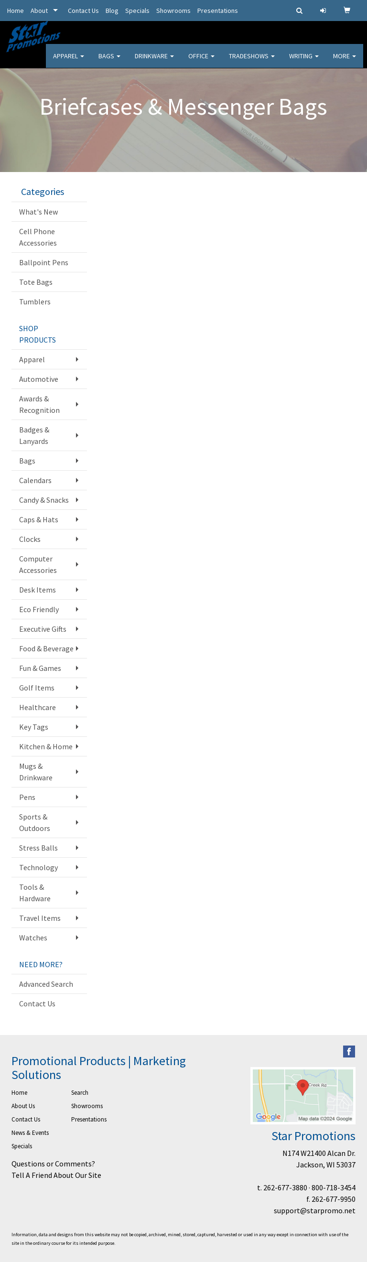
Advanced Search (46, 984)
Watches (33, 937)
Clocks (30, 539)
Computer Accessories (38, 564)
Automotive (38, 379)
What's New (38, 211)
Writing (304, 62)
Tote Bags (36, 282)
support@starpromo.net (315, 1210)
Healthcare (37, 707)
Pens (27, 797)
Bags (109, 62)
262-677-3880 (285, 1187)
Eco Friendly (39, 609)
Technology (38, 867)
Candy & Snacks (44, 500)
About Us (23, 1106)
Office (201, 62)
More (344, 62)
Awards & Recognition (39, 404)
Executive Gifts (42, 629)
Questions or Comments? (53, 1163)
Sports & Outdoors (34, 822)
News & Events (30, 1133)
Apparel (68, 62)
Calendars (35, 480)
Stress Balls (38, 847)
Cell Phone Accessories (38, 237)
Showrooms (173, 10)
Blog (112, 10)
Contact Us (83, 10)
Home (15, 10)
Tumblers (35, 301)
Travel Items (40, 918)
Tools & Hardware (35, 892)
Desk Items (37, 589)
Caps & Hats (38, 519)
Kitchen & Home (46, 746)
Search (79, 1093)
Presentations (217, 10)
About (39, 10)
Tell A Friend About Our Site (56, 1175)
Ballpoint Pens (43, 262)
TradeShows (252, 62)
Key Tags (33, 727)
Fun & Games (40, 668)
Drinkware (154, 62)
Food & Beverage (46, 648)
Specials (137, 10)
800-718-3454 (334, 1187)
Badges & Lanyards (34, 435)
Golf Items (36, 687)
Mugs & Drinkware (36, 771)
